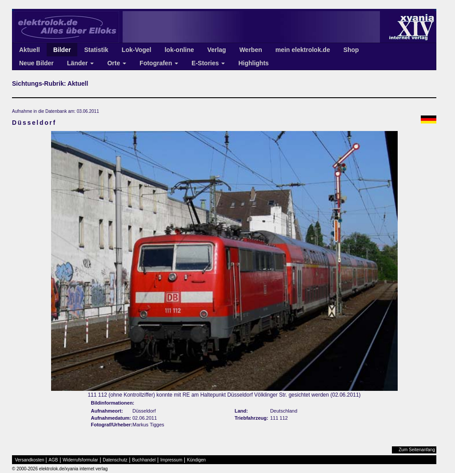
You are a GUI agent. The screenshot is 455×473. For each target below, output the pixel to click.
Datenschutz (115, 459)
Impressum (171, 459)
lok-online (179, 49)
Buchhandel (144, 459)
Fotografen (159, 63)
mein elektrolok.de (302, 49)
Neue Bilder (36, 63)
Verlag (217, 49)
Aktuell (29, 49)
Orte (116, 63)
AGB (53, 459)
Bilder (62, 49)
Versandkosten (30, 459)
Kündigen (196, 459)
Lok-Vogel (137, 49)
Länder (80, 63)
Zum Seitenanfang (417, 449)
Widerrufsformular (80, 459)
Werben (250, 49)
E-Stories (208, 63)
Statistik (96, 49)
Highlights (253, 63)
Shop (351, 49)
